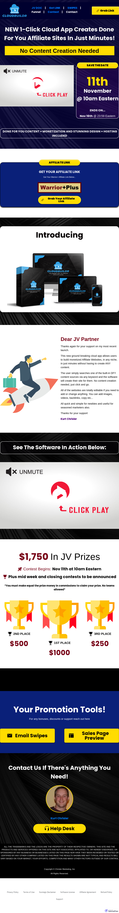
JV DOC (37, 8)
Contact (71, 12)
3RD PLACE (102, 634)
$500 (19, 644)
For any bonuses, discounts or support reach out (57, 718)
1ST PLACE (62, 643)
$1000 (59, 653)
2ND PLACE (21, 634)
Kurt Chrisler (59, 818)
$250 (100, 644)
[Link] (12, 892)
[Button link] (105, 10)
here (87, 718)
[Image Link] (59, 187)
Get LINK (54, 8)
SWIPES (72, 8)
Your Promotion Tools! (59, 709)
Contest (53, 12)
